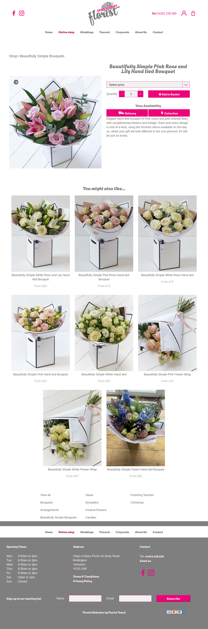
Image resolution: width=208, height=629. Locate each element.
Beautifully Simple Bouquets (42, 56)
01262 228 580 (166, 13)
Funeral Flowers (95, 510)
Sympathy (91, 502)
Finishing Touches (142, 495)
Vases (89, 495)
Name (60, 598)
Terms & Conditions (86, 576)
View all (45, 495)
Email (110, 598)
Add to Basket (169, 94)
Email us (145, 560)
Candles (90, 517)
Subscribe (173, 598)
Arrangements (49, 510)
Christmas (137, 502)
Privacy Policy (82, 581)
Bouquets (46, 502)
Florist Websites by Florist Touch (104, 612)
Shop (13, 56)
